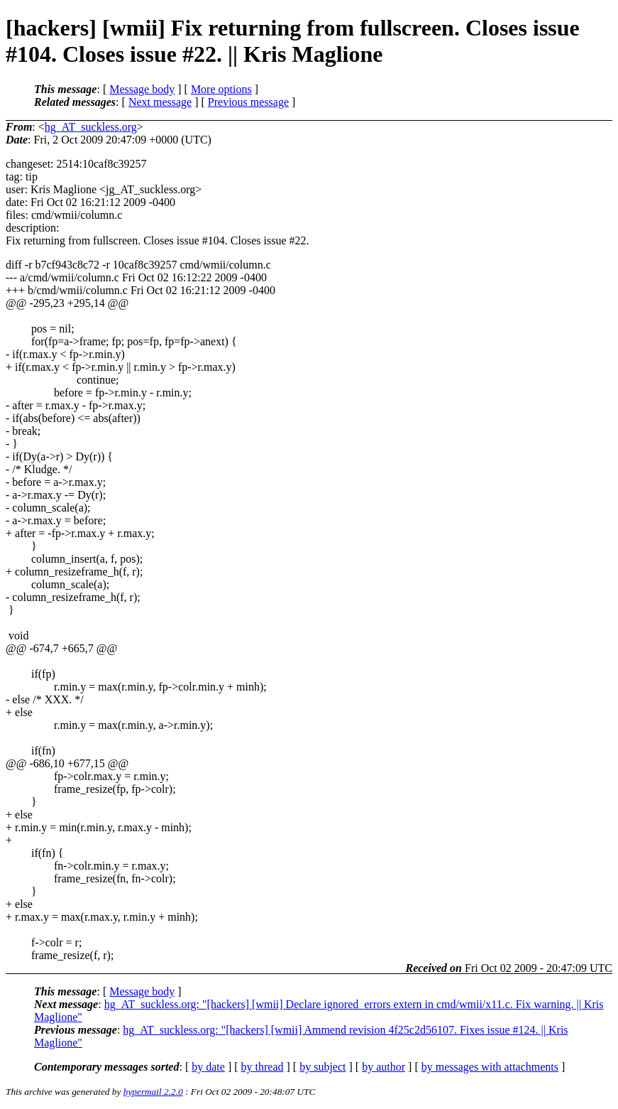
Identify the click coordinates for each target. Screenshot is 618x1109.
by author (383, 1067)
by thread (262, 1067)
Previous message (248, 102)
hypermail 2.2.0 (153, 1091)
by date (208, 1067)
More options (221, 89)
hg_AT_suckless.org (91, 127)
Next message (160, 102)
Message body (142, 89)
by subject (322, 1067)
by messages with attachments (489, 1067)
